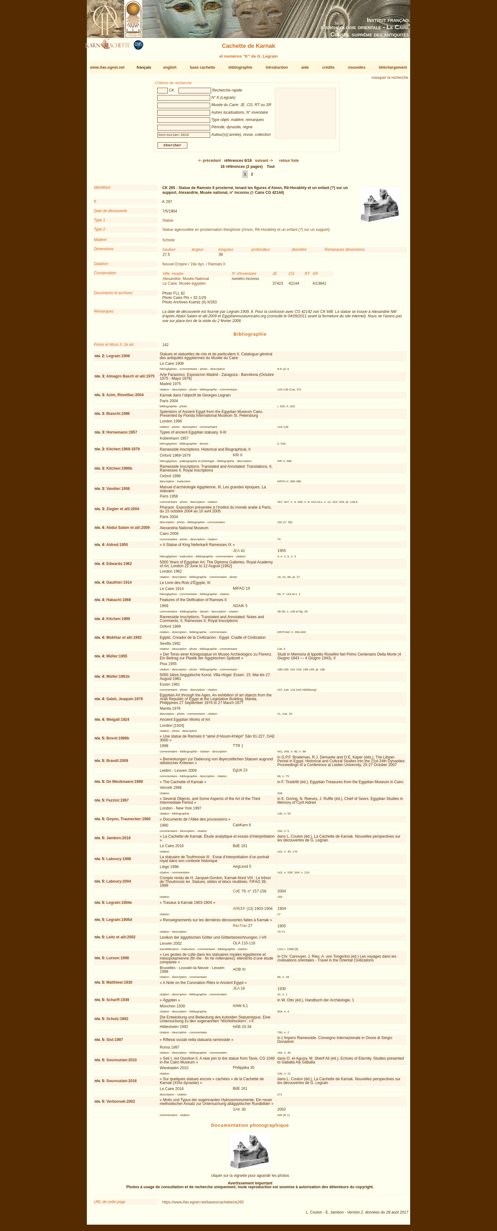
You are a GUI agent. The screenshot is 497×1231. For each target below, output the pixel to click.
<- (209, 163)
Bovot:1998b (117, 740)
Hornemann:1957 (121, 435)
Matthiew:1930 (119, 985)
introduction (277, 67)
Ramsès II (216, 266)
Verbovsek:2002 (120, 1104)
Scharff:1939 (117, 1002)
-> (264, 163)
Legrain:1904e (119, 905)
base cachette (202, 67)
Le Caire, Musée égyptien (184, 286)
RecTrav (240, 928)
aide (305, 67)
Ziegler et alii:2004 (122, 511)
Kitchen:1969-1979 (122, 451)
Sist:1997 (114, 1042)
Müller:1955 (116, 659)
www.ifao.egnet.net (107, 67)
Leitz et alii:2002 (120, 939)
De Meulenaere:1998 (124, 784)
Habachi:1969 (118, 602)
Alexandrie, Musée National (186, 281)
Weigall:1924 (117, 722)
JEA (236, 553)
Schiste (168, 242)
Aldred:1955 (117, 547)
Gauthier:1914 (119, 585)
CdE (236, 894)
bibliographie (240, 67)
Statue (167, 223)
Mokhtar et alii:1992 (123, 640)
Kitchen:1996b (119, 470)
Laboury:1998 (118, 861)
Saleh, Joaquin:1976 (124, 701)
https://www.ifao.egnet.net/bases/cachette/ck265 (203, 1204)
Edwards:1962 (119, 566)
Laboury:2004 (118, 884)
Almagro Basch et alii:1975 (130, 379)
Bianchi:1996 (118, 416)
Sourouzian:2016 (121, 1083)
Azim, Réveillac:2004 (125, 397)
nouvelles (356, 67)
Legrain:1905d (119, 922)
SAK (237, 1111)
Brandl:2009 (117, 763)
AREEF (239, 911)
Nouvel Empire (174, 266)
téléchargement (393, 67)
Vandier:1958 (118, 491)
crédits (328, 67)
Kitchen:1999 (118, 621)
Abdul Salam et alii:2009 (128, 530)
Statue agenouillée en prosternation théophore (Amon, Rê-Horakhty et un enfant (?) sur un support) (246, 232)
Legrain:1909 (118, 358)
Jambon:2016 (118, 840)
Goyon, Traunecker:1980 (128, 821)
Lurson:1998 (117, 960)
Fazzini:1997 (117, 803)
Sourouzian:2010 (121, 1062)
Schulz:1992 (117, 1021)
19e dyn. (197, 266)
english (170, 67)
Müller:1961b (117, 679)
